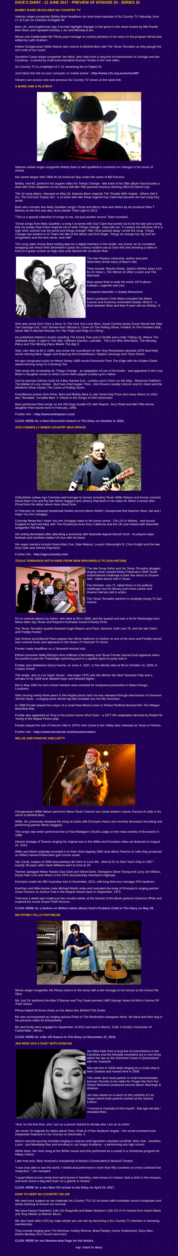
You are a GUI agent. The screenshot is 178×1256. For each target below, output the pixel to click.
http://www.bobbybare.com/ (54, 414)
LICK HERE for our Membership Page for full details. (55, 1240)
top (78, 1247)
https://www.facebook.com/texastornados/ (64, 732)
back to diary (92, 1247)
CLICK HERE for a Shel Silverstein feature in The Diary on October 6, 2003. (69, 421)
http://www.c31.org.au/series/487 (115, 73)
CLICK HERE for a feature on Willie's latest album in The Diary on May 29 (84, 908)
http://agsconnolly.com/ (51, 554)
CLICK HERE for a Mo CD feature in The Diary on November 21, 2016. (65, 1037)
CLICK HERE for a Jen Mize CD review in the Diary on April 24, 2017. (65, 1187)
